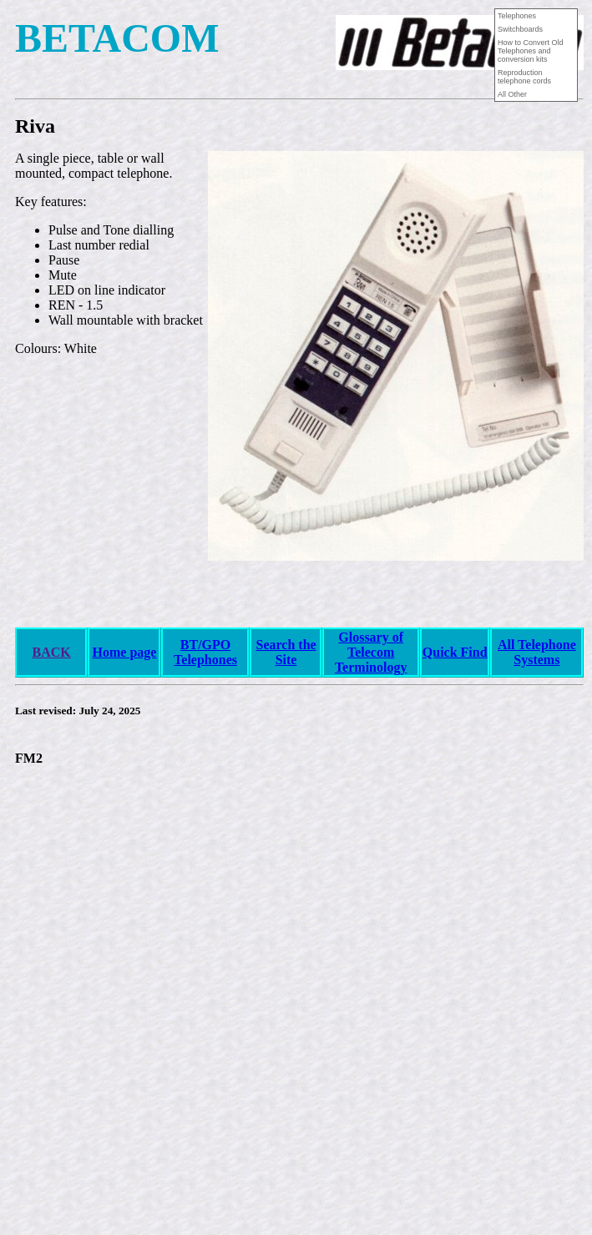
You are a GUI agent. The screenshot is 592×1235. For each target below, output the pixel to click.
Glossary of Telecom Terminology (371, 652)
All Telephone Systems (537, 652)
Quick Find (455, 652)
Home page (125, 652)
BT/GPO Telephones (205, 652)
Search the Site (286, 652)
